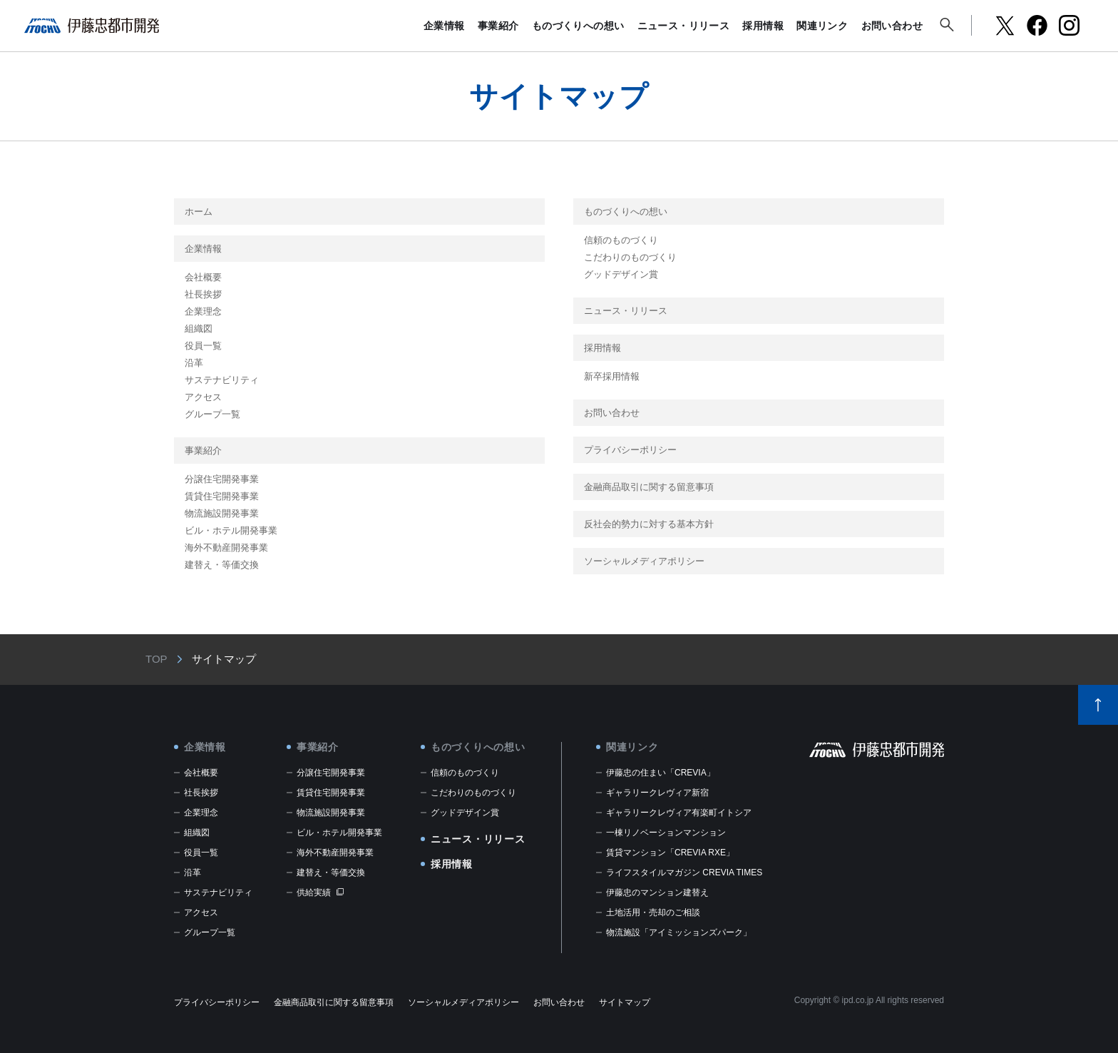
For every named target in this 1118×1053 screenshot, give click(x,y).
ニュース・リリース (683, 26)
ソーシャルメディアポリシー (644, 561)
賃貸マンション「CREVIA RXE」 (670, 853)
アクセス (203, 397)
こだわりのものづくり (630, 257)
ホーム (198, 211)
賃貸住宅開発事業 (222, 496)
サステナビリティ (222, 380)
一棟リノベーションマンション (666, 833)
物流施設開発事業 (222, 513)
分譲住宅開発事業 (222, 479)
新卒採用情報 (612, 376)
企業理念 (203, 311)
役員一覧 (203, 345)
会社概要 (203, 277)
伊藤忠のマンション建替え (657, 892)
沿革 (194, 362)
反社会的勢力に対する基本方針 (649, 524)
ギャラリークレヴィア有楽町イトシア (679, 813)
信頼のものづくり (621, 240)
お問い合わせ (892, 26)
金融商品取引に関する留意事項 (649, 487)
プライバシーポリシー (630, 449)
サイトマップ (624, 1002)
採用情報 (763, 26)
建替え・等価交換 (222, 564)
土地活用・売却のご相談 (653, 912)
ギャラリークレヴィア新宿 (657, 793)
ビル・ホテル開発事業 (231, 530)
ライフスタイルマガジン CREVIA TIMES (684, 873)
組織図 (198, 328)
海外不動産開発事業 (226, 547)
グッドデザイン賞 (621, 274)
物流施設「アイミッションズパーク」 (679, 932)
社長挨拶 (203, 294)
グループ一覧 (212, 414)
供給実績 (314, 892)
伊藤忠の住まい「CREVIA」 (660, 773)
